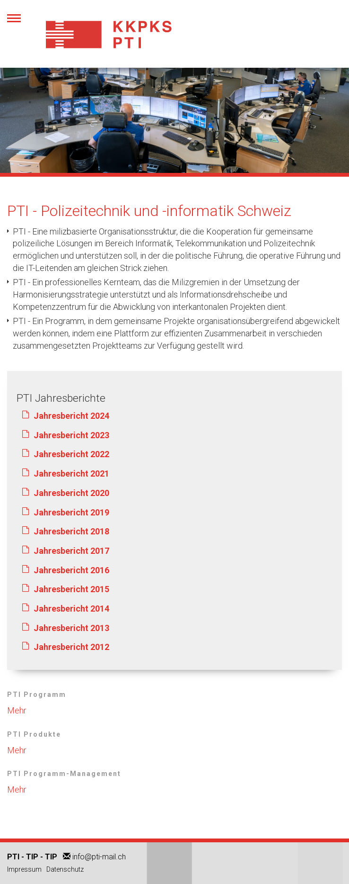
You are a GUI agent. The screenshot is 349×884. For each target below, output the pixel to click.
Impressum (24, 869)
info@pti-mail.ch (99, 856)
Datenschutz (65, 869)
